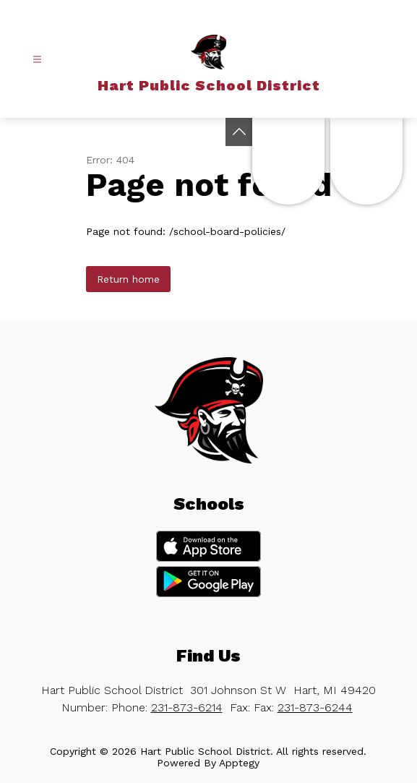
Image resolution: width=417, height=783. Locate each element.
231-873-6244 (315, 707)
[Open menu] (37, 59)
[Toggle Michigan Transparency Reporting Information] (239, 132)
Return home (128, 279)
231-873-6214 (187, 707)
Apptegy (239, 763)
